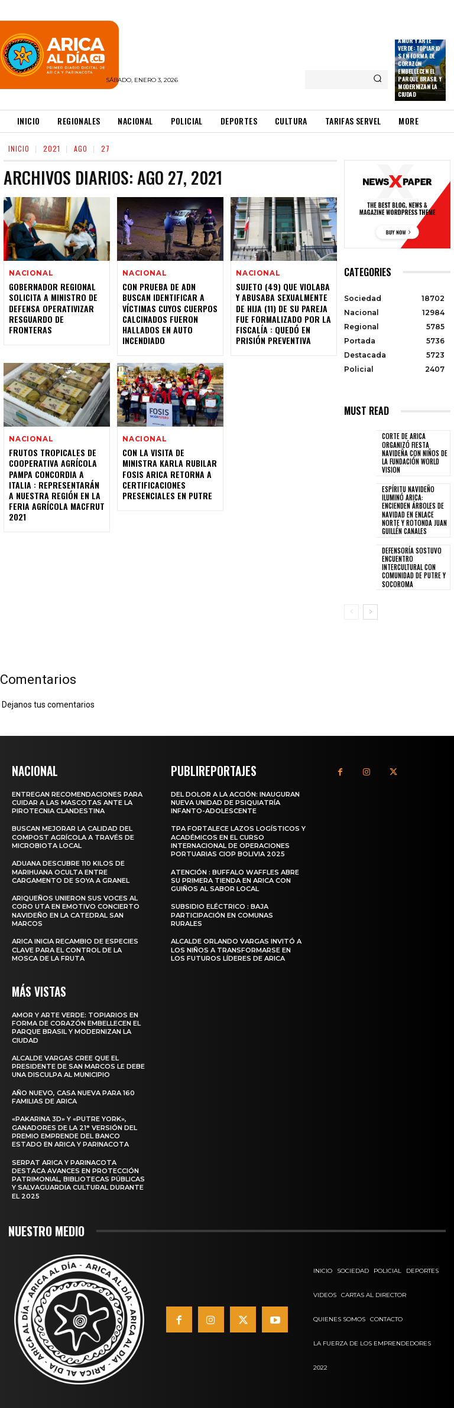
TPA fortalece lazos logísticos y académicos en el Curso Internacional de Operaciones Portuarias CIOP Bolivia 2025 (238, 840)
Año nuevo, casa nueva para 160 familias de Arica (73, 1095)
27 (105, 148)
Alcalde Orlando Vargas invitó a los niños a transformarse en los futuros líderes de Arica (236, 949)
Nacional (29, 273)
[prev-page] (351, 612)
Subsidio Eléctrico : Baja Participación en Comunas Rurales (222, 914)
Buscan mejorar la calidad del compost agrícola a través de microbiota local (73, 836)
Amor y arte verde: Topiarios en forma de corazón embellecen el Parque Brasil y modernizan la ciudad (420, 67)
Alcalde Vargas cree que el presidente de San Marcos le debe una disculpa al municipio (78, 1065)
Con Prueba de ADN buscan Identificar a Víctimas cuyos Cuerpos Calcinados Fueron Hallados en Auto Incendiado (170, 314)
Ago (80, 148)
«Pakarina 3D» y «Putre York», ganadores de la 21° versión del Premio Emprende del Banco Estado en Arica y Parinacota (74, 1130)
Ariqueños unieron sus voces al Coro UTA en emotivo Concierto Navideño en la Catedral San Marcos (76, 910)
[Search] (377, 79)
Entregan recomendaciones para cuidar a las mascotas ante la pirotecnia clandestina (77, 801)
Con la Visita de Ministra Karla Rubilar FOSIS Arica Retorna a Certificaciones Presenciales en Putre (169, 476)
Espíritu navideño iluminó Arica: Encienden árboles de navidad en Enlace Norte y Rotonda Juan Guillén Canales (414, 510)
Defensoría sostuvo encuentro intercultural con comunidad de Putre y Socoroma (414, 567)
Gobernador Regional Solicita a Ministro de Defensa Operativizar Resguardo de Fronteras (53, 309)
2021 (51, 148)
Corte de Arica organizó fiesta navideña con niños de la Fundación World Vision (414, 452)
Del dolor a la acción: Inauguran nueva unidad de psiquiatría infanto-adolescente (235, 801)
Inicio (19, 148)
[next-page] (370, 612)
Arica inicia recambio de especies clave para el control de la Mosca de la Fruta (75, 949)
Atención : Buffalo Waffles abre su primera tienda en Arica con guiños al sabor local (235, 879)
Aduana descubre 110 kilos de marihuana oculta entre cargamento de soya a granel (70, 871)
